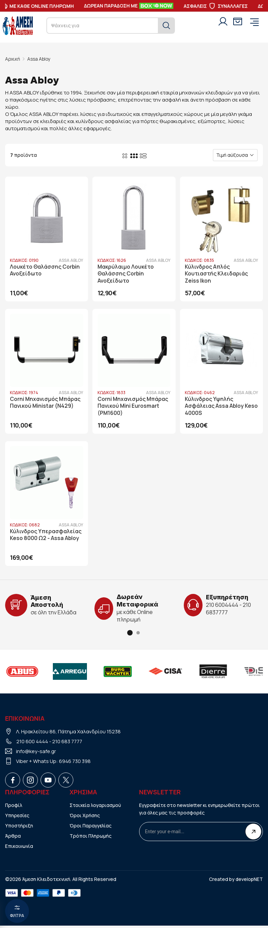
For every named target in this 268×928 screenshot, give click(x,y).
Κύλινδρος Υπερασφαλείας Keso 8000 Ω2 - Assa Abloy (46, 537)
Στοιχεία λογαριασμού (96, 807)
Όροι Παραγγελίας (91, 828)
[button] (130, 635)
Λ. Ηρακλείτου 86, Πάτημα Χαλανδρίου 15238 (68, 733)
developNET (249, 881)
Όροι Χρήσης (85, 817)
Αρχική (12, 58)
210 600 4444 (32, 743)
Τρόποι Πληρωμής (91, 838)
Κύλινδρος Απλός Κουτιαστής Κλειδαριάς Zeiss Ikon (217, 273)
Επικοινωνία (19, 848)
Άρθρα (13, 838)
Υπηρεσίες (17, 817)
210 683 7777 (67, 743)
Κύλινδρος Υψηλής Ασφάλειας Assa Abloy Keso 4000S (215, 407)
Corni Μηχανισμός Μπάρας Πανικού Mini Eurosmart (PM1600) (134, 407)
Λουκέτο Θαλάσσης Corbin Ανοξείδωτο (45, 269)
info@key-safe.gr (36, 753)
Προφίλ (14, 807)
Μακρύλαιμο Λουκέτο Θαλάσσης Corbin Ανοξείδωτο (126, 273)
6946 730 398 (75, 763)
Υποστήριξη (19, 828)
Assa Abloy (40, 58)
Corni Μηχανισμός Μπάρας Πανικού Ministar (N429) (46, 403)
